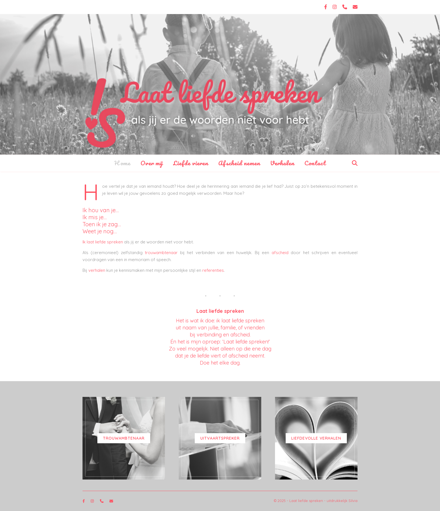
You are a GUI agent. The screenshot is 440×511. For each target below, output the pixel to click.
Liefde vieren (190, 163)
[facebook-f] (326, 7)
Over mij (152, 163)
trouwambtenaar (161, 252)
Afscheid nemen (239, 163)
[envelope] (355, 7)
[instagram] (335, 7)
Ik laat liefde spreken (102, 242)
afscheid (280, 252)
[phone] (345, 7)
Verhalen (282, 163)
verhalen (96, 270)
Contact (315, 163)
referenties (213, 270)
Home (122, 163)
